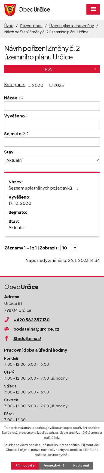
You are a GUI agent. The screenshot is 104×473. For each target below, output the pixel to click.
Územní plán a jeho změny (71, 25)
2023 (58, 85)
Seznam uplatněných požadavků (44, 187)
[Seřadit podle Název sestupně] (22, 98)
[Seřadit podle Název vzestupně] (22, 97)
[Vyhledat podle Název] (52, 106)
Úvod (8, 25)
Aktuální (16, 227)
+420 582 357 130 (31, 319)
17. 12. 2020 (20, 203)
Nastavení (81, 465)
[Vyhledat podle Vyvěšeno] (52, 124)
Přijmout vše (25, 465)
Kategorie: (14, 84)
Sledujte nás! (27, 338)
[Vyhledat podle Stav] (52, 160)
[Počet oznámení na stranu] (68, 248)
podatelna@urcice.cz (36, 329)
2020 (37, 85)
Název (12, 97)
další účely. (52, 437)
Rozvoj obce (31, 25)
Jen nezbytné (53, 465)
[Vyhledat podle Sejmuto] (52, 142)
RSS (71, 69)
